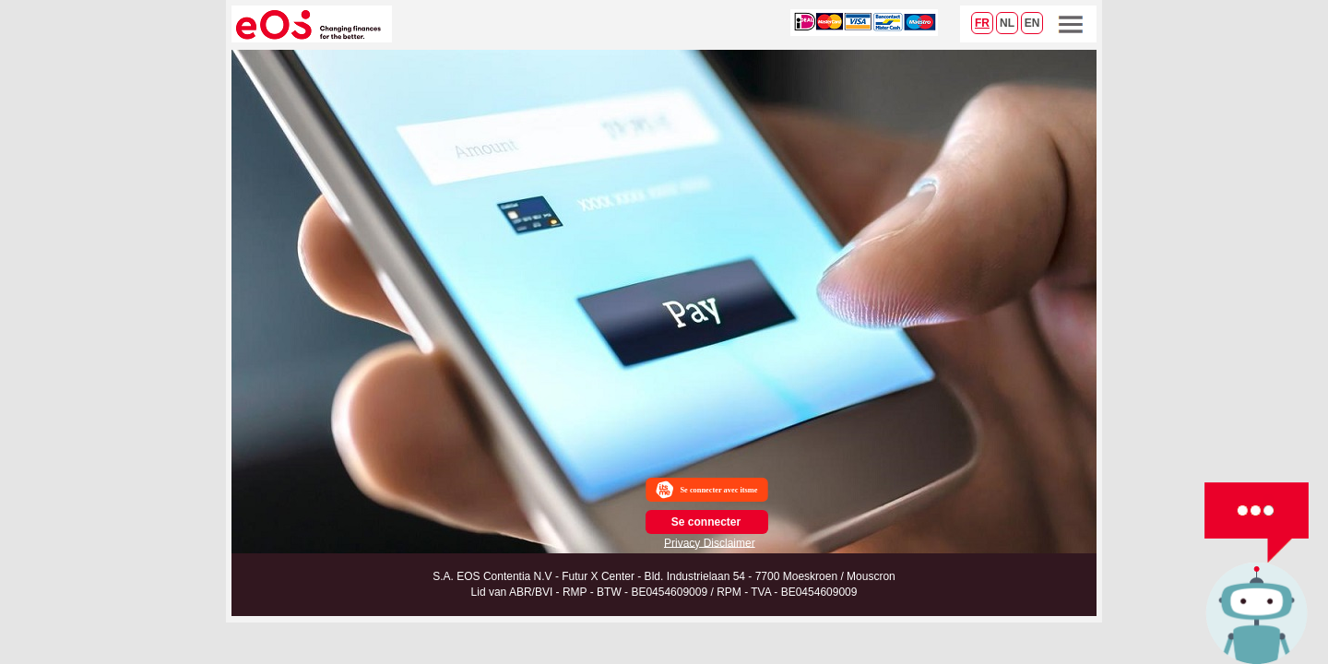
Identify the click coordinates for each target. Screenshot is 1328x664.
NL (1007, 23)
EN (1032, 23)
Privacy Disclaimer (709, 542)
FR (982, 23)
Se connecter (706, 522)
